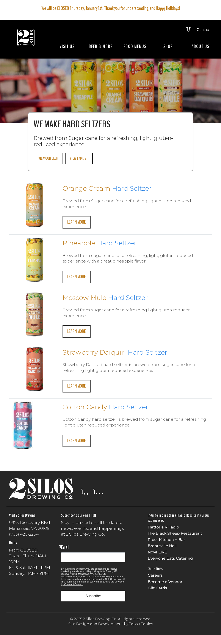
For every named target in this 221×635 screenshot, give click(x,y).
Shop (168, 46)
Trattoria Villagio (163, 527)
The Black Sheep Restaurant (175, 533)
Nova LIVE (157, 552)
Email (65, 547)
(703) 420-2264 (24, 534)
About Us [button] (200, 46)
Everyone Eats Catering (170, 558)
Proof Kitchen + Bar (166, 539)
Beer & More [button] (100, 46)
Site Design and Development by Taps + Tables (110, 624)
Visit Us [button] (67, 46)
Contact (198, 30)
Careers (155, 575)
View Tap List (79, 158)
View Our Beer (48, 158)
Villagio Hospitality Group (192, 515)
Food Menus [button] (135, 46)
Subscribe (93, 596)
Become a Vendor (165, 581)
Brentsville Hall (162, 546)
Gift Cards (157, 588)
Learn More (76, 222)
